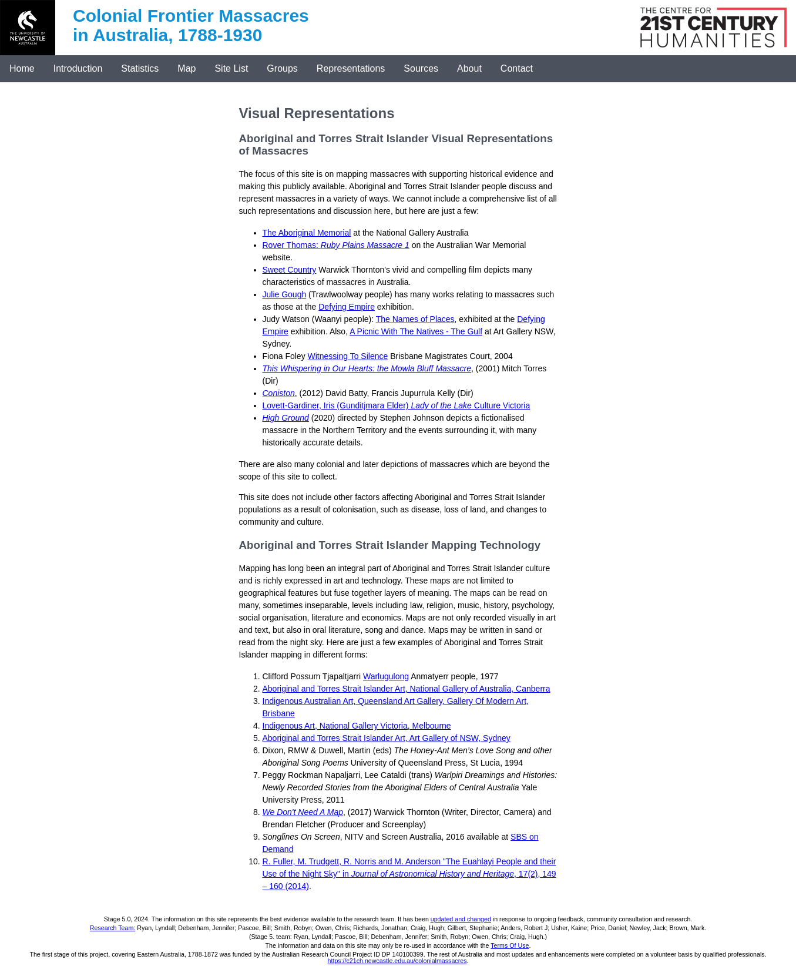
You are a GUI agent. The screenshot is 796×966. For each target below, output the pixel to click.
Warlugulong (386, 676)
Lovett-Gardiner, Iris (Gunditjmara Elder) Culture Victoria (396, 405)
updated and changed (461, 919)
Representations (351, 68)
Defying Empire (346, 306)
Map (186, 68)
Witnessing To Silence (348, 356)
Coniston (279, 393)
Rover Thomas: (336, 245)
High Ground (286, 417)
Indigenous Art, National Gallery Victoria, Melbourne (357, 725)
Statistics (140, 68)
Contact (517, 68)
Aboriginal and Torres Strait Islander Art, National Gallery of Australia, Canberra (406, 688)
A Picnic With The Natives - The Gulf (416, 331)
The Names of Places (415, 319)
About (469, 68)
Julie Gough (285, 294)
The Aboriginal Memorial (307, 232)
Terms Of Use (510, 945)
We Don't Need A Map (303, 812)
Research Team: (112, 927)
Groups (282, 68)
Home (22, 68)
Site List (231, 68)
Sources (421, 68)
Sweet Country (290, 269)
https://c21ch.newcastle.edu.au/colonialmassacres (397, 960)
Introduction (78, 68)
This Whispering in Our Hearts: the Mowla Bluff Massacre (367, 368)
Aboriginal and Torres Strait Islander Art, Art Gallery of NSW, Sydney (386, 738)
